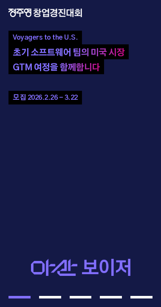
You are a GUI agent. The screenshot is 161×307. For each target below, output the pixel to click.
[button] (19, 297)
